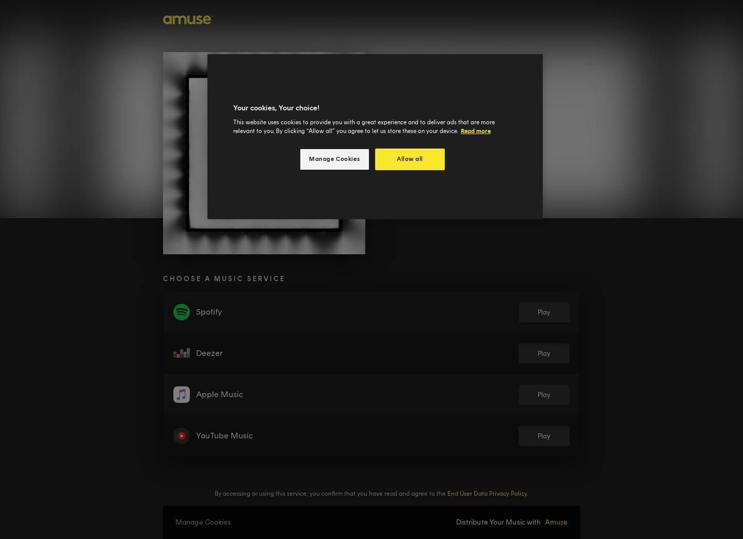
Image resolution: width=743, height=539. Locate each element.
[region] (375, 137)
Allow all (410, 158)
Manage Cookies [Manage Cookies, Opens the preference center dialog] (334, 158)
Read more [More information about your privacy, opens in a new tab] (476, 131)
